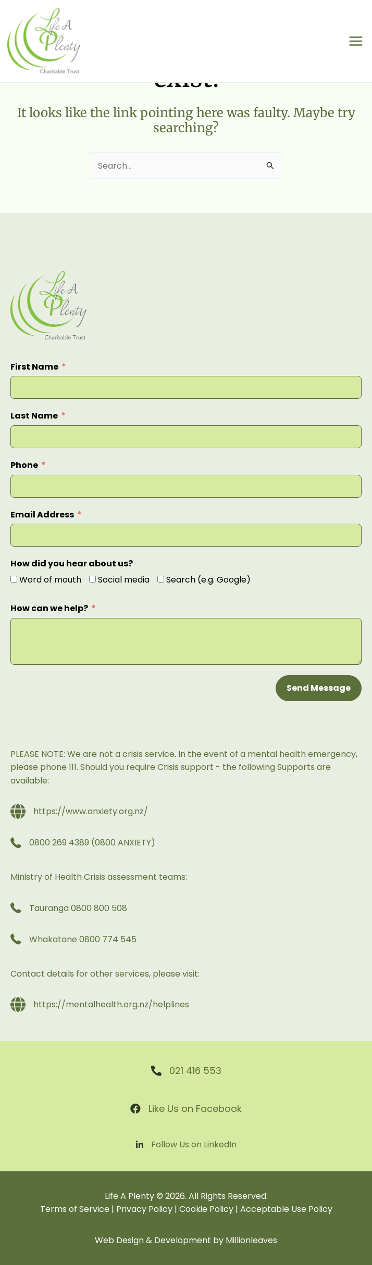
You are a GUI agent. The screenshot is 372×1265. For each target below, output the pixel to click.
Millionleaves (251, 1240)
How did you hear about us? (71, 564)
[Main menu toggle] (356, 41)
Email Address (42, 515)
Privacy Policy (144, 1209)
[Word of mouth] (13, 579)
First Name (34, 367)
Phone (24, 465)
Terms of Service (74, 1209)
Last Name (34, 416)
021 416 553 (195, 1070)
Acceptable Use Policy (286, 1209)
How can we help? (49, 608)
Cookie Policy (206, 1209)
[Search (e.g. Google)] (160, 579)
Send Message (319, 688)
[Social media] (92, 579)
